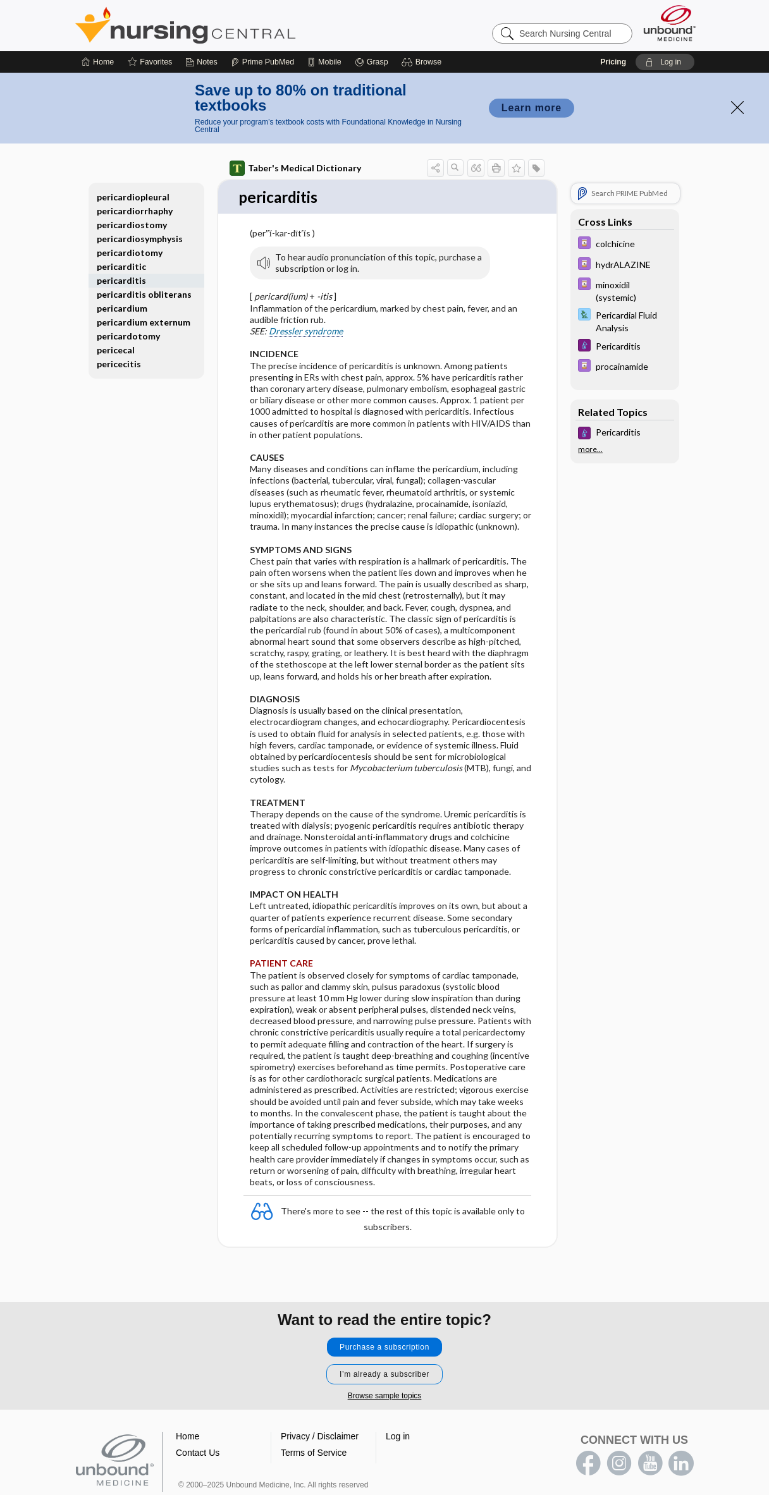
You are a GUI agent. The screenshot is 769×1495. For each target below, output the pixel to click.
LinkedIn (681, 1463)
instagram (619, 1463)
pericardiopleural (133, 197)
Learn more (531, 107)
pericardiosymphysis (140, 238)
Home (187, 1436)
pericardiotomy (130, 252)
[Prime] (262, 62)
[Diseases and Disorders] (624, 346)
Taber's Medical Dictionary (295, 168)
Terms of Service (314, 1453)
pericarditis (121, 280)
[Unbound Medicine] (670, 23)
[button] (423, 62)
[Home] (98, 62)
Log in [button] (398, 1436)
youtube (650, 1463)
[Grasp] (371, 62)
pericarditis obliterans (144, 294)
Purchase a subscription (384, 1347)
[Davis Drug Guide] (624, 244)
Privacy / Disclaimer (320, 1436)
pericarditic (121, 266)
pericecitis (119, 363)
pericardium (122, 308)
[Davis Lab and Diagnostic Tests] (624, 320)
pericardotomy (128, 336)
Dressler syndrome (306, 331)
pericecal (116, 350)
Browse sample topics (385, 1395)
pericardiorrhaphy (135, 210)
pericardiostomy (132, 224)
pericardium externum (143, 322)
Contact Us (197, 1453)
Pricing (613, 62)
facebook (588, 1463)
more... (590, 449)
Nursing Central (233, 25)
